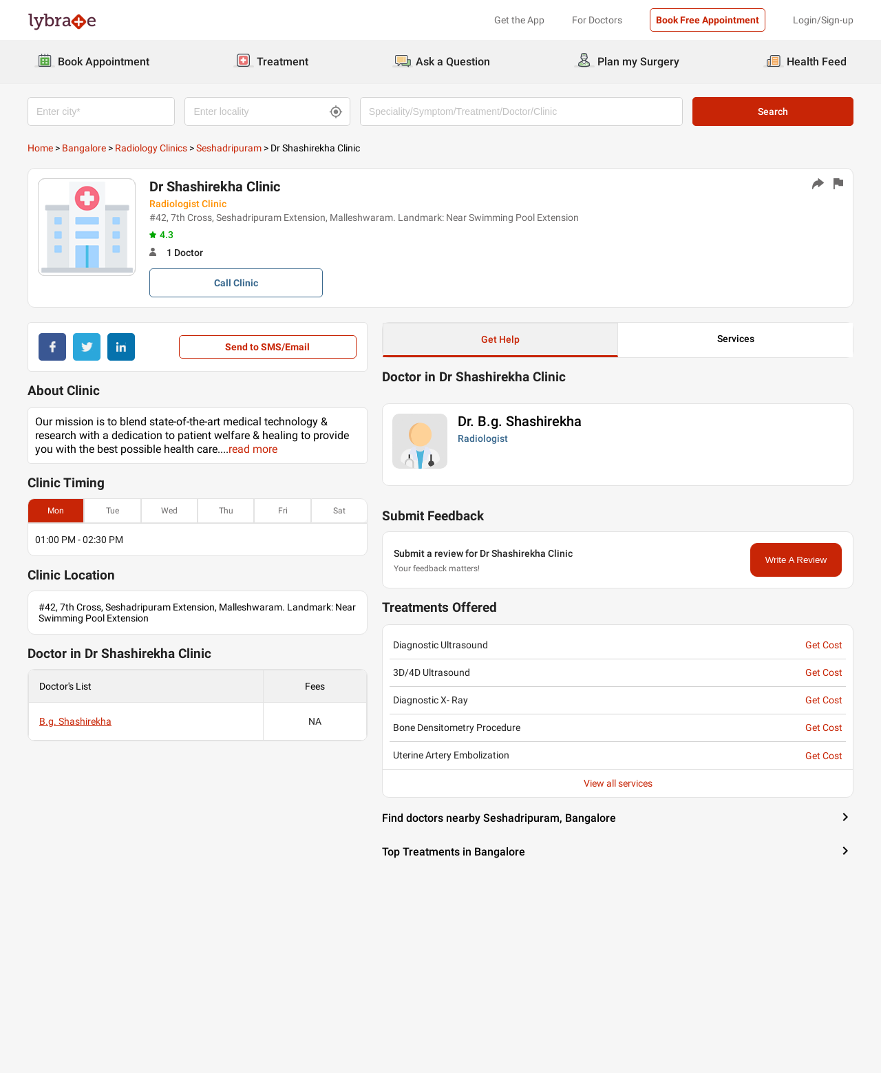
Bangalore (84, 147)
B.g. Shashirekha (75, 721)
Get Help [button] (500, 339)
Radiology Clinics (151, 147)
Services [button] (735, 338)
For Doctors (597, 19)
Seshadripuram (229, 147)
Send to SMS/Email (267, 346)
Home (40, 147)
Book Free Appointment (707, 19)
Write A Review (796, 560)
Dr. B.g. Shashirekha (520, 421)
